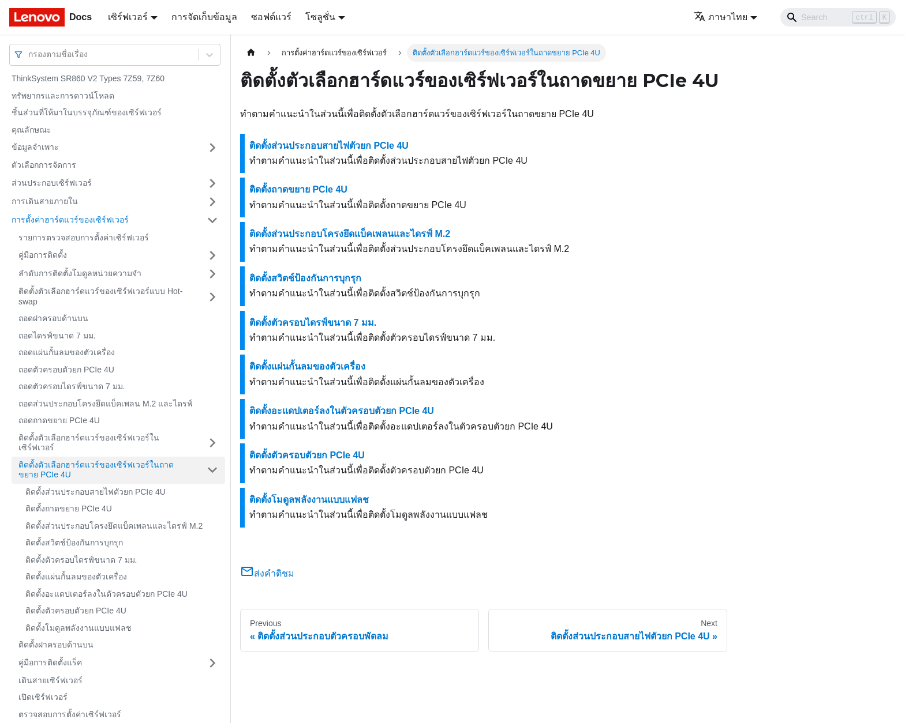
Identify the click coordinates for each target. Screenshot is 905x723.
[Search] (838, 17)
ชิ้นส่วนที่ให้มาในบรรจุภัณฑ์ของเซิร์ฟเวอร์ (87, 112)
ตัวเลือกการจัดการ (44, 165)
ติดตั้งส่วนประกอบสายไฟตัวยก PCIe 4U (95, 491)
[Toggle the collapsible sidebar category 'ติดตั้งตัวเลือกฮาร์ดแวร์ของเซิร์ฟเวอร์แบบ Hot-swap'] (212, 296)
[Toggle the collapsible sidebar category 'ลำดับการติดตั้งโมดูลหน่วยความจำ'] (212, 274)
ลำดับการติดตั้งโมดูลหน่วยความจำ (79, 273)
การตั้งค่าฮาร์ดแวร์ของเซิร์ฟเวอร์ (70, 219)
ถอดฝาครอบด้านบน (53, 318)
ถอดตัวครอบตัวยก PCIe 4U (66, 369)
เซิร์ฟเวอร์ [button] (128, 17)
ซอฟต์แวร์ (271, 17)
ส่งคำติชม (267, 573)
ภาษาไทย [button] (720, 17)
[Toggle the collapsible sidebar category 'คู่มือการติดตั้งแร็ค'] (212, 663)
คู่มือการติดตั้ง (42, 254)
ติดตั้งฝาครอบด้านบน (56, 644)
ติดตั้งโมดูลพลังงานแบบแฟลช (78, 627)
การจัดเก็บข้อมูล (204, 17)
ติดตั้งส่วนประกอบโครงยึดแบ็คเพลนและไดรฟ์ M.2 (114, 525)
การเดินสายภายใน (45, 201)
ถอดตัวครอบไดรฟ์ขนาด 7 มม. (71, 386)
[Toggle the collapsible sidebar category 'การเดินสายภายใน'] (212, 202)
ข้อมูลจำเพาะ (35, 147)
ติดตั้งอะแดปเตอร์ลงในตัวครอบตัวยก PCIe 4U (106, 593)
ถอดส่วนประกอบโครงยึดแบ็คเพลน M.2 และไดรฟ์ (105, 403)
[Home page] (251, 53)
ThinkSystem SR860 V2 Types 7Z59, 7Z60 (88, 78)
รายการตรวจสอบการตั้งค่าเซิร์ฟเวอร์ (83, 237)
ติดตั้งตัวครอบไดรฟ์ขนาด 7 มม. (81, 559)
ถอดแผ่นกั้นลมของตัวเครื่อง (66, 352)
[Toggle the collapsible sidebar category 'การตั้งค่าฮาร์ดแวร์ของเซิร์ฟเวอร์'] (212, 220)
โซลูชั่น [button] (320, 17)
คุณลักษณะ (31, 129)
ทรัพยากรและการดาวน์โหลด (63, 95)
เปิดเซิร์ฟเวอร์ (43, 697)
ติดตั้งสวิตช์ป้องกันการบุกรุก (74, 542)
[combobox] (29, 54)
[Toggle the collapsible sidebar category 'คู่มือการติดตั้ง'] (212, 255)
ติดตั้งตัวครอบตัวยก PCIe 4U (75, 610)
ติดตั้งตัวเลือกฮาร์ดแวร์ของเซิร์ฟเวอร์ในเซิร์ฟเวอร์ (88, 443)
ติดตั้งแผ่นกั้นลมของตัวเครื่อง (76, 576)
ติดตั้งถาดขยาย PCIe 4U (68, 508)
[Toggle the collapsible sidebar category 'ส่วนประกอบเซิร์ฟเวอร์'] (212, 183)
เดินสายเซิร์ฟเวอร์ (50, 680)
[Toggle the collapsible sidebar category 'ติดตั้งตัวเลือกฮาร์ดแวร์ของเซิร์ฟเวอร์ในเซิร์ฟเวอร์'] (212, 443)
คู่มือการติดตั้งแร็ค (50, 662)
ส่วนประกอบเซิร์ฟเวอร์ (52, 182)
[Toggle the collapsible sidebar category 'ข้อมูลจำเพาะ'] (212, 147)
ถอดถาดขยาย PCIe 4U (59, 420)
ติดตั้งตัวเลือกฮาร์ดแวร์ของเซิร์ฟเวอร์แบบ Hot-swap (100, 296)
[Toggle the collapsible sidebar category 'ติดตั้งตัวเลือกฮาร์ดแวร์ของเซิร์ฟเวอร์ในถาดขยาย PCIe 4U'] (212, 470)
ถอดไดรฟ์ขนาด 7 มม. (56, 335)
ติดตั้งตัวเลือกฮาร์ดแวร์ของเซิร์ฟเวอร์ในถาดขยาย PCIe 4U (96, 470)
